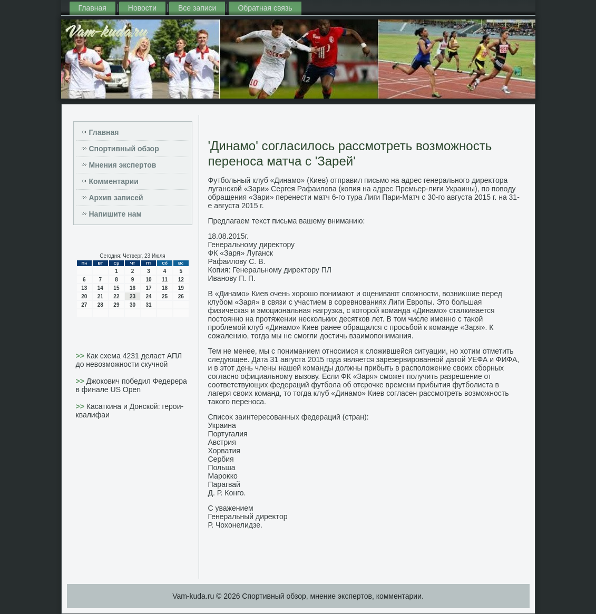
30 (132, 305)
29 (116, 305)
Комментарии (114, 181)
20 (84, 296)
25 (165, 296)
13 (84, 288)
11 (165, 279)
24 (148, 296)
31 (148, 305)
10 (148, 279)
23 (132, 296)
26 (181, 296)
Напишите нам (115, 214)
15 (116, 288)
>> (81, 356)
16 (132, 288)
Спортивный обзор (124, 148)
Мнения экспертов (123, 165)
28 (100, 305)
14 (100, 288)
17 (148, 288)
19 (181, 288)
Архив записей (116, 197)
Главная (92, 8)
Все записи (197, 8)
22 (116, 296)
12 (181, 279)
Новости (142, 8)
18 (165, 288)
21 (100, 296)
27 (84, 305)
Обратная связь (265, 8)
